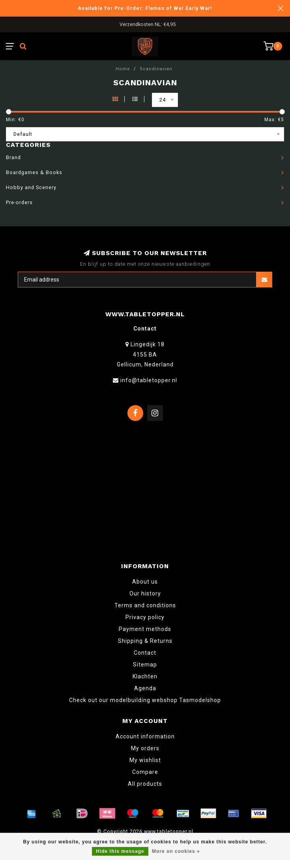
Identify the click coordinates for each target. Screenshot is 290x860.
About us (145, 581)
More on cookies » (176, 851)
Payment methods (145, 629)
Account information (145, 736)
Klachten (145, 676)
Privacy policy (145, 617)
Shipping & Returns (145, 641)
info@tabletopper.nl (148, 380)
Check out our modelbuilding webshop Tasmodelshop (145, 700)
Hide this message (120, 851)
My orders (145, 748)
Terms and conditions (145, 605)
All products (145, 784)
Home (123, 68)
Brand (13, 157)
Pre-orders (19, 202)
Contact (145, 653)
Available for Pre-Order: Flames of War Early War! (145, 8)
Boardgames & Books (34, 172)
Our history (145, 593)
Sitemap (145, 664)
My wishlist (145, 760)
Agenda (145, 688)
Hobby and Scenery (31, 187)
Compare (145, 772)
